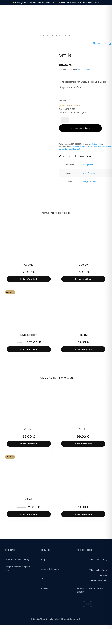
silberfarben (106, 139)
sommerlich (63, 141)
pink (99, 139)
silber (94, 174)
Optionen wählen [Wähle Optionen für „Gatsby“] (83, 272)
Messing (93, 165)
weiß (78, 141)
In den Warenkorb (87, 120)
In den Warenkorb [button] (28, 272)
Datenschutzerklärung (97, 557)
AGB (105, 563)
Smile (100, 136)
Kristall (89, 139)
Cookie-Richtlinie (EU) (97, 578)
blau (84, 139)
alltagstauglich (76, 139)
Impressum (102, 573)
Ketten (94, 136)
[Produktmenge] (65, 120)
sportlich (72, 141)
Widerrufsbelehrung (98, 568)
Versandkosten (84, 70)
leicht (95, 139)
